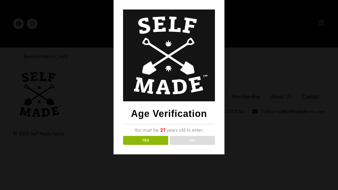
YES (145, 140)
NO (192, 140)
